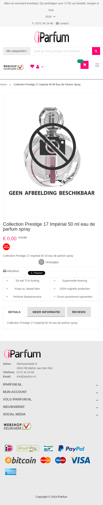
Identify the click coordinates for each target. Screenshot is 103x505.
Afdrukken (11, 271)
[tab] (14, 312)
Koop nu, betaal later (27, 288)
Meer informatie (46, 312)
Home (3, 84)
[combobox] (61, 51)
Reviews (79, 312)
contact (62, 23)
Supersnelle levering (74, 280)
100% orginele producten (74, 288)
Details (14, 312)
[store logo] (51, 37)
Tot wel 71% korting (27, 280)
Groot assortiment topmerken (74, 296)
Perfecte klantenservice (27, 296)
